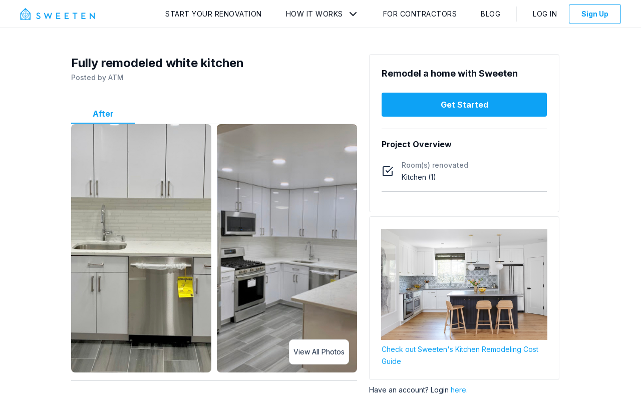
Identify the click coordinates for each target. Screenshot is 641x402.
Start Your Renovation (213, 14)
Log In (545, 14)
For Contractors (420, 14)
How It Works (314, 14)
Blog (490, 14)
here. (459, 389)
